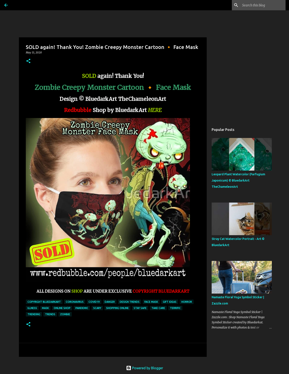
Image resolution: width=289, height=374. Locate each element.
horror (186, 301)
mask (45, 308)
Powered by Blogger (144, 368)
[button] (28, 61)
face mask (151, 301)
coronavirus (75, 301)
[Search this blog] (263, 5)
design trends (129, 301)
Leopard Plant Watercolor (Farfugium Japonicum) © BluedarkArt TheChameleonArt (238, 180)
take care (158, 308)
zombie (65, 314)
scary (97, 308)
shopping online (117, 308)
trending (34, 314)
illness (32, 308)
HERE (155, 110)
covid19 (94, 301)
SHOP (77, 291)
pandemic (81, 308)
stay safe (140, 308)
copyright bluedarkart (44, 301)
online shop (62, 308)
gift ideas (169, 301)
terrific (175, 308)
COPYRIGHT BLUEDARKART (161, 291)
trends (50, 314)
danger (110, 301)
